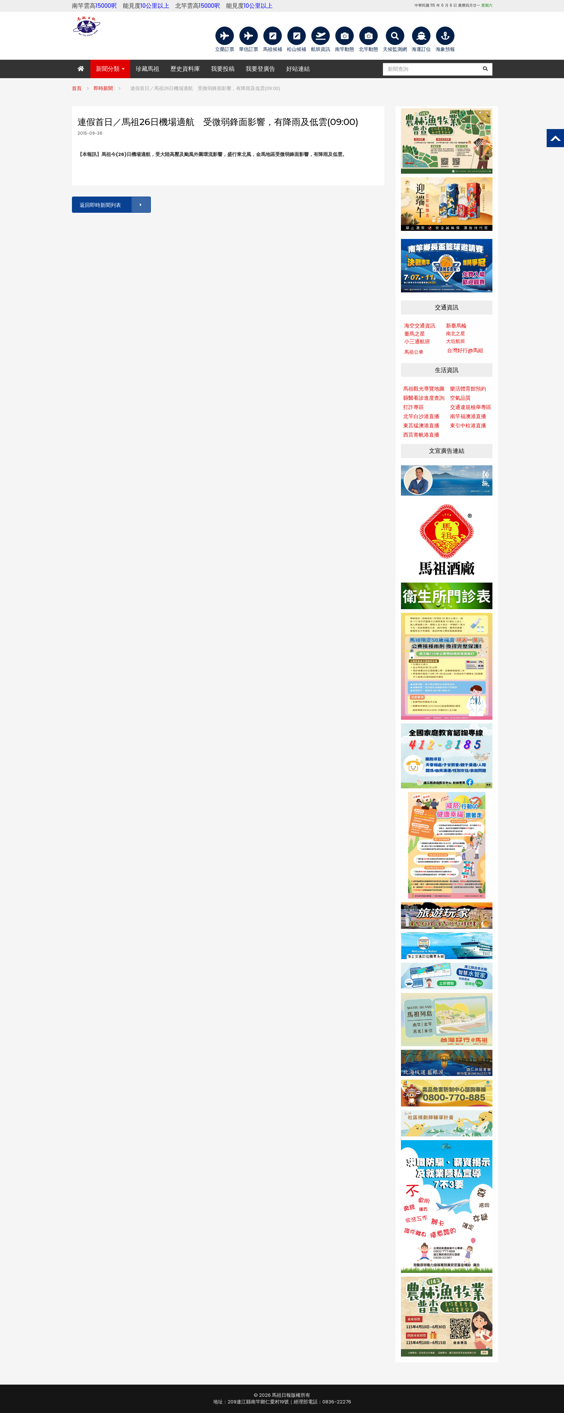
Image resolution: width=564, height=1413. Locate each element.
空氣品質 (460, 398)
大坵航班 (455, 341)
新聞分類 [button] (110, 69)
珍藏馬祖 (147, 69)
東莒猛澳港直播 (421, 425)
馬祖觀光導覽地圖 (423, 388)
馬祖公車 (413, 351)
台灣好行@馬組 (465, 350)
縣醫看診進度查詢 (423, 398)
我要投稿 (223, 69)
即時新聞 (103, 88)
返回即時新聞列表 (115, 205)
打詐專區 (413, 407)
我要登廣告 (260, 69)
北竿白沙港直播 (421, 416)
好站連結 (298, 69)
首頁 (77, 88)
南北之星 (455, 333)
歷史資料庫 (185, 69)
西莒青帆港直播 (421, 434)
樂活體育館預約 (468, 388)
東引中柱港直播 (468, 425)
